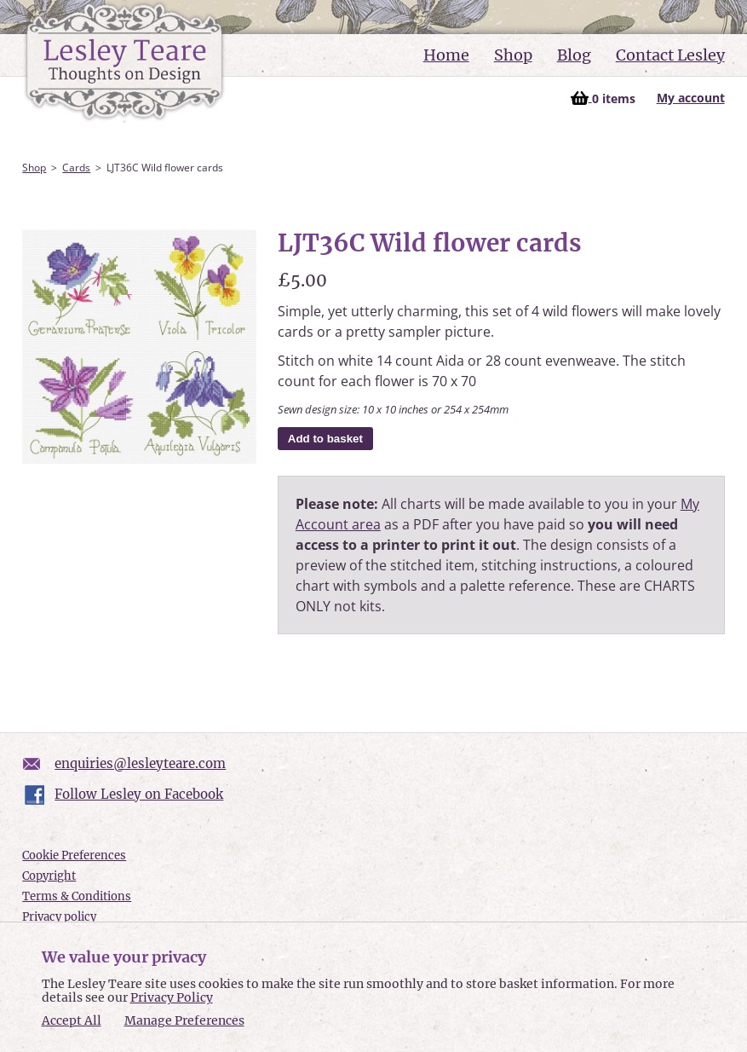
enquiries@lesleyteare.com (140, 763)
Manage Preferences (184, 1020)
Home (446, 55)
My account (691, 98)
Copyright (49, 876)
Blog (574, 55)
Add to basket (325, 438)
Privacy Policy (171, 997)
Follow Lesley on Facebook (139, 794)
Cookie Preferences (74, 855)
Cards (76, 167)
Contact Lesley (670, 55)
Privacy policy (59, 917)
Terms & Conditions (76, 896)
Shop (513, 55)
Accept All (71, 1021)
